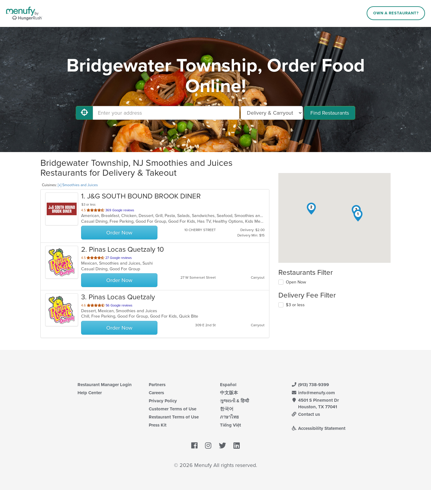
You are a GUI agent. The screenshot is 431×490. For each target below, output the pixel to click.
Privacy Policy (163, 400)
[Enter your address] (166, 113)
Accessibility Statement (318, 428)
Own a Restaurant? (396, 13)
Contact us (305, 414)
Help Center (90, 392)
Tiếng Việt (230, 425)
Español (228, 384)
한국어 (226, 409)
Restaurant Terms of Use (174, 417)
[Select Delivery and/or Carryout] (272, 113)
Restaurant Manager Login (105, 384)
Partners (157, 384)
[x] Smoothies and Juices (78, 185)
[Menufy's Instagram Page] (208, 445)
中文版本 (229, 392)
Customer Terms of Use (172, 409)
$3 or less (295, 304)
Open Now (296, 282)
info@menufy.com (313, 392)
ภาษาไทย (229, 417)
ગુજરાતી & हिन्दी (234, 400)
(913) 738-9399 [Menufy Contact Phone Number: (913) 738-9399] (310, 384)
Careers (156, 392)
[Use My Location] (84, 113)
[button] (358, 216)
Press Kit (157, 425)
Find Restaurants (329, 113)
